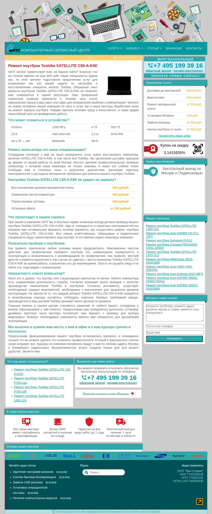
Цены (90, 57)
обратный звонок (92, 383)
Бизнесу (134, 48)
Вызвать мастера (125, 57)
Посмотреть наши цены (174, 135)
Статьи (154, 48)
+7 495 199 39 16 (111, 377)
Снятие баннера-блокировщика (34, 477)
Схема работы (56, 57)
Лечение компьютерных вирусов (35, 498)
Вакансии (174, 48)
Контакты (194, 48)
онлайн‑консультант (122, 383)
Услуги (115, 48)
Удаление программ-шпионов (33, 471)
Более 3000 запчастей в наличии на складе (57, 431)
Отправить (174, 338)
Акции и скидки (22, 57)
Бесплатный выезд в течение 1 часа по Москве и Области (120, 431)
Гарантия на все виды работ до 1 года (89, 429)
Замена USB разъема (28, 482)
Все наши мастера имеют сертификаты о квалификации (26, 431)
